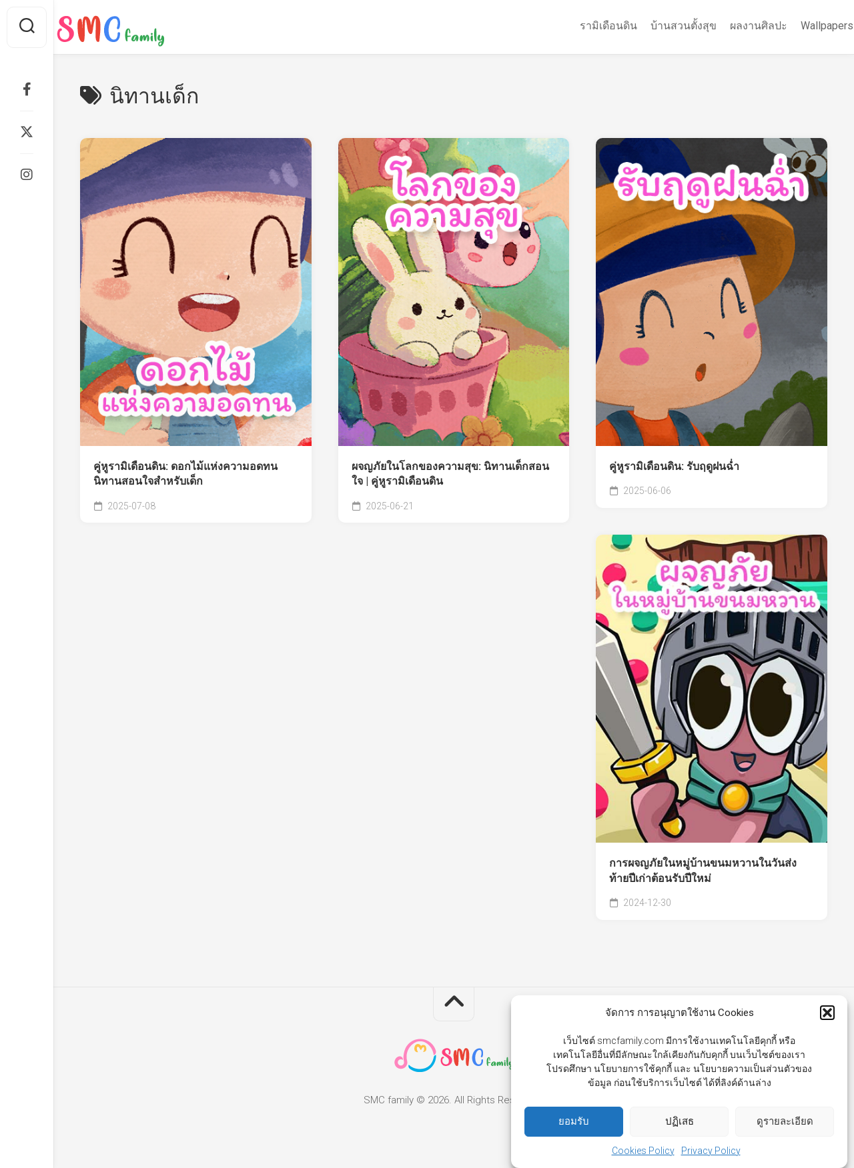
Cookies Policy (643, 1153)
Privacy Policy (711, 1153)
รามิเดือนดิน (582, 25)
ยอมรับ (573, 1125)
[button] (827, 1016)
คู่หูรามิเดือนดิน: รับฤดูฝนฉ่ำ (674, 466)
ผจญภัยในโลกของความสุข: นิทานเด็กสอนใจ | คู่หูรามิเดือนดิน (450, 474)
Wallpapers (801, 25)
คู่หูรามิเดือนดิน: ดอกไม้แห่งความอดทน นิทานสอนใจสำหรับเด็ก (185, 474)
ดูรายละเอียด (785, 1125)
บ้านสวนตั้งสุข (657, 25)
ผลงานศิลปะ (732, 25)
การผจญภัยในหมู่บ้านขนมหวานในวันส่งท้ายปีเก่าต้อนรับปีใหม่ (703, 871)
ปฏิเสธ (679, 1125)
